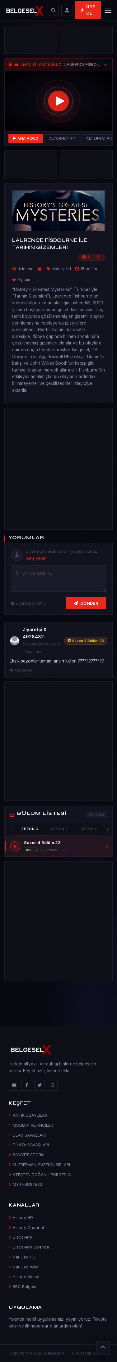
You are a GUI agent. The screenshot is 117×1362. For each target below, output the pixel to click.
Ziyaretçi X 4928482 (34, 633)
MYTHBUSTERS (25, 1184)
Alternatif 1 (62, 138)
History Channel (26, 1227)
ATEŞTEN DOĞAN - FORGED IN (40, 1174)
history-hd (61, 268)
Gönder (86, 603)
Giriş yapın (36, 558)
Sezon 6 (89, 829)
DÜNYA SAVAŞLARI (29, 1144)
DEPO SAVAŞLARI (27, 1135)
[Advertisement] (58, 467)
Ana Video (26, 138)
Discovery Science (29, 1246)
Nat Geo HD (22, 1256)
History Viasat (24, 1276)
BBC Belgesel (24, 1286)
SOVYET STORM (26, 1154)
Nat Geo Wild (23, 1266)
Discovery (20, 1237)
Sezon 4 (30, 829)
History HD (21, 1217)
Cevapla (21, 670)
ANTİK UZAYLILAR (28, 1115)
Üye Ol (88, 10)
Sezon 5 (59, 829)
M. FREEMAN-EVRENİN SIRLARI (39, 1164)
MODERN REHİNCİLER (31, 1125)
